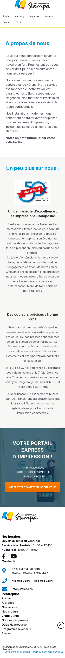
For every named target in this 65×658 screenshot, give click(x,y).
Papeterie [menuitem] (34, 16)
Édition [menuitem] (6, 16)
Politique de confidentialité (48, 651)
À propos (8, 602)
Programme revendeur (16, 629)
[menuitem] (17, 22)
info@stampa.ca (22, 589)
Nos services (10, 607)
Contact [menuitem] (7, 22)
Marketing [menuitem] (19, 16)
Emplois (7, 633)
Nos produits (10, 611)
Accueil (6, 598)
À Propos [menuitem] (49, 16)
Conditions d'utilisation (17, 651)
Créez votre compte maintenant (32, 487)
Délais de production (15, 624)
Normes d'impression (15, 620)
